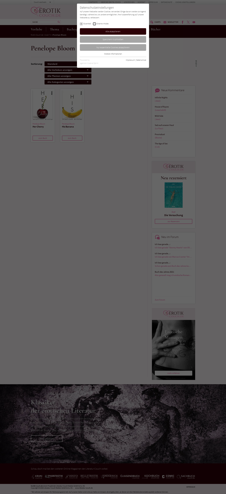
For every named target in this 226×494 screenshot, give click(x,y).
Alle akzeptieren (113, 31)
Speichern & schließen (113, 39)
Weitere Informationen (113, 54)
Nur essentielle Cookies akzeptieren (113, 47)
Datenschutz (141, 60)
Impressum (130, 60)
